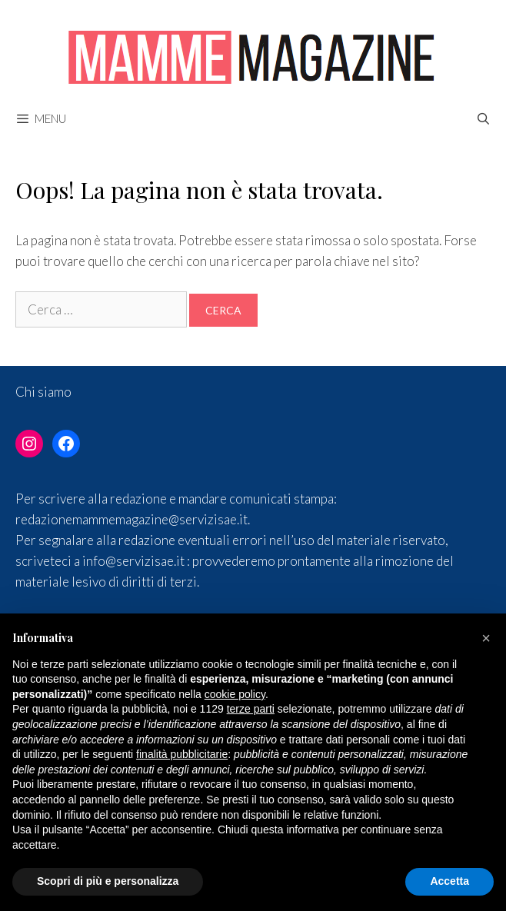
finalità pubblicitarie (182, 754)
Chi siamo (43, 392)
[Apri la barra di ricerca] (483, 118)
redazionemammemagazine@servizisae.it (131, 519)
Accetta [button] (449, 881)
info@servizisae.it (133, 561)
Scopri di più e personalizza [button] (107, 881)
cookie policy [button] (235, 694)
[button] (486, 638)
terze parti (251, 709)
